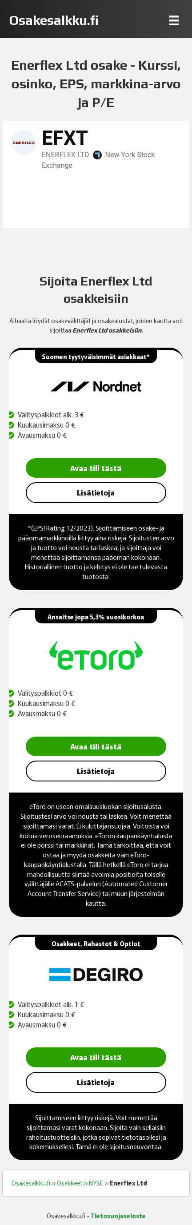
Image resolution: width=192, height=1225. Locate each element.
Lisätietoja (96, 492)
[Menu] (174, 20)
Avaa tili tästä (95, 467)
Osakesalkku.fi (31, 1182)
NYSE (96, 1182)
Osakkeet (69, 1182)
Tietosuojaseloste (118, 1215)
